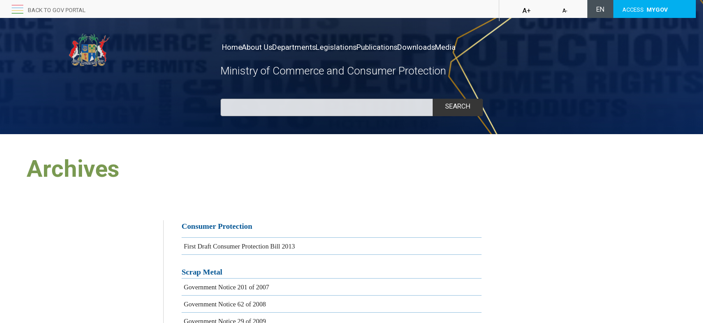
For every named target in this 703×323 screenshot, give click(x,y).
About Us (266, 47)
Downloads (463, 47)
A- (564, 11)
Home (232, 47)
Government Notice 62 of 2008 (225, 304)
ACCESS (645, 9)
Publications (414, 47)
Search (457, 106)
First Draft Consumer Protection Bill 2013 (239, 246)
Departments (313, 47)
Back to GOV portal (57, 10)
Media (501, 47)
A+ (526, 11)
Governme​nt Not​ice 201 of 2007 (226, 287)
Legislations (364, 47)
